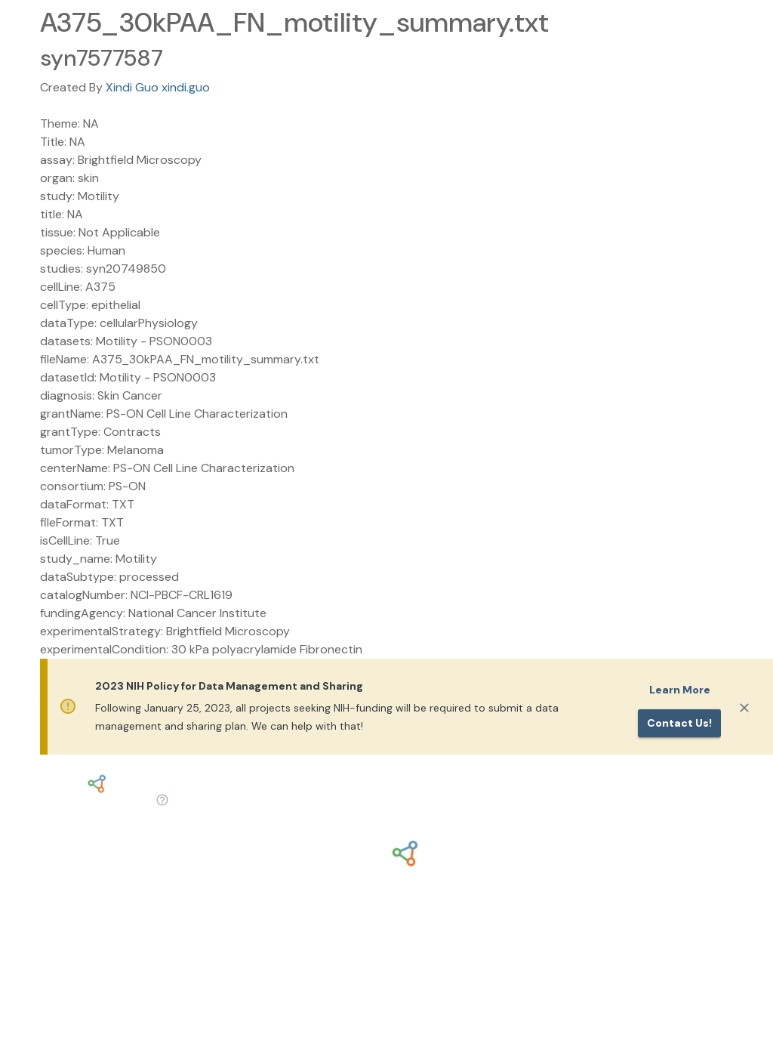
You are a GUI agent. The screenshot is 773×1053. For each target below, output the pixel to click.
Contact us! (679, 723)
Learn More (679, 689)
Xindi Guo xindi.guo (158, 87)
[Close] (744, 707)
